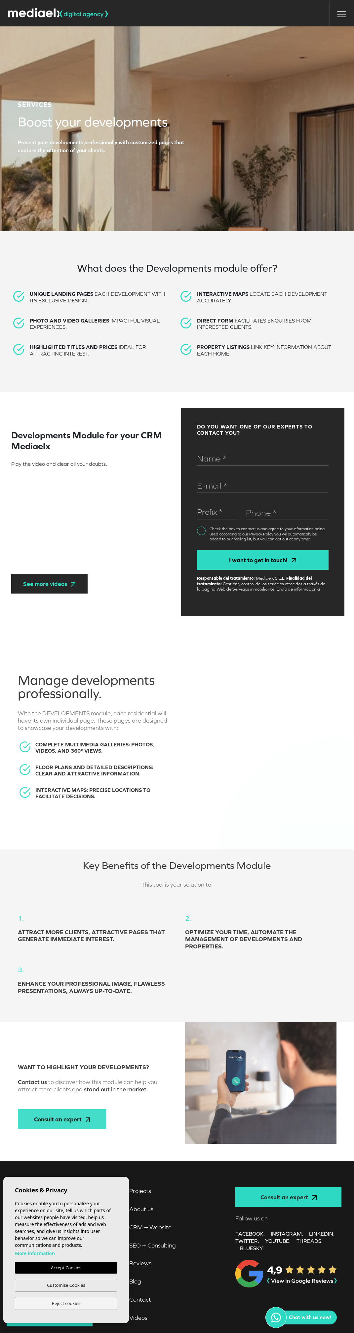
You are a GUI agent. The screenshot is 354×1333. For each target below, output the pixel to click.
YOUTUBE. (278, 1241)
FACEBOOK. (250, 1234)
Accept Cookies (66, 1268)
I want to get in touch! (262, 560)
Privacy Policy (261, 534)
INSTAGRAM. (287, 1234)
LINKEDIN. (321, 1234)
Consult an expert (62, 1119)
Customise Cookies (66, 1285)
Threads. (309, 1241)
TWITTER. (247, 1241)
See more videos (49, 583)
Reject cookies (66, 1303)
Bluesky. (252, 1248)
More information (35, 1253)
